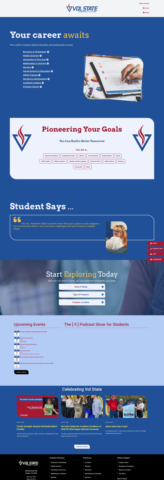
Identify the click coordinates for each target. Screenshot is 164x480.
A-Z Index (88, 464)
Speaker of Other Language (77, 161)
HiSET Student (45, 161)
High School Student (51, 155)
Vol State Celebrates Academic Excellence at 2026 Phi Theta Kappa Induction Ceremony (79, 429)
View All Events (21, 372)
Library (146, 12)
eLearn (146, 8)
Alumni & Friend (95, 161)
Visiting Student (107, 155)
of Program (81, 294)
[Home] (82, 7)
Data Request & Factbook (93, 475)
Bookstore (88, 471)
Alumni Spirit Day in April (118, 426)
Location (80, 302)
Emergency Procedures (126, 467)
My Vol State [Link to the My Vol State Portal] (144, 3)
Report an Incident (125, 471)
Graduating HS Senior (68, 155)
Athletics (88, 467)
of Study (80, 287)
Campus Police (124, 464)
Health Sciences (56, 467)
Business (121, 161)
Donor (88, 167)
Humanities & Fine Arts (58, 471)
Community (78, 167)
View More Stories (82, 448)
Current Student (93, 155)
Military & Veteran (59, 161)
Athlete (81, 155)
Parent (118, 155)
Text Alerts (122, 475)
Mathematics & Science (58, 475)
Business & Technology (58, 464)
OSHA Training (109, 161)
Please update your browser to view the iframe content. (38, 349)
